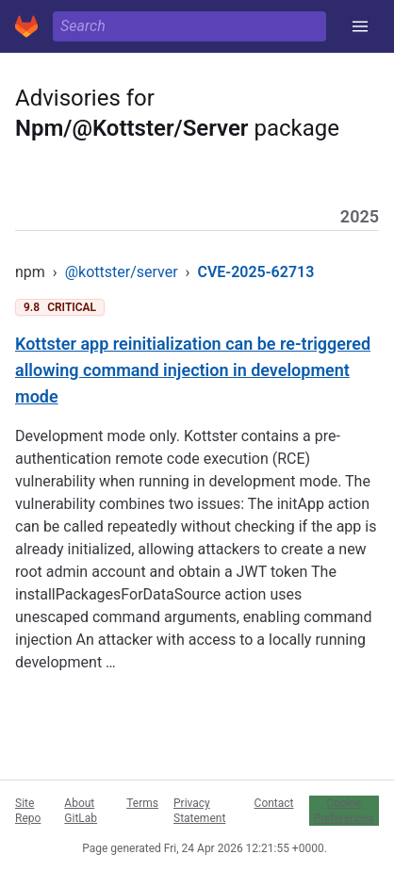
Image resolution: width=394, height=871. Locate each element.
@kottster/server (121, 272)
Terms (142, 803)
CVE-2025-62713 (255, 272)
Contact (274, 803)
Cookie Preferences (344, 811)
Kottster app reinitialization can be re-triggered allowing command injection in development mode (192, 370)
